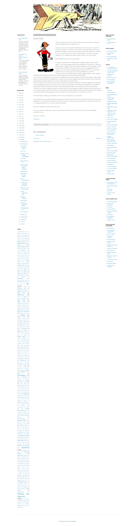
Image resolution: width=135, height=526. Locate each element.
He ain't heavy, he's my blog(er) (23, 175)
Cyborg (21, 284)
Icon (19, 341)
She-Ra (27, 433)
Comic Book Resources (110, 204)
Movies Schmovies (111, 77)
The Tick (25, 468)
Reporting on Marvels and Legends (112, 155)
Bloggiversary (23, 250)
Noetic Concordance (112, 143)
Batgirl (25, 241)
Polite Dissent (110, 145)
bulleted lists (20, 260)
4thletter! (109, 90)
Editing (25, 296)
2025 (20, 95)
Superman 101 (110, 164)
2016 (20, 114)
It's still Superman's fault (23, 193)
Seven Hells (110, 261)
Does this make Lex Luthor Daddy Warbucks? (24, 167)
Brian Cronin (25, 256)
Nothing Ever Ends (21, 395)
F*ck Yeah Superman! (110, 190)
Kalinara (20, 350)
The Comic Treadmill (112, 119)
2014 (20, 118)
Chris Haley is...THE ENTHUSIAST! (112, 183)
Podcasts (25, 402)
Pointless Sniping (25, 403)
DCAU (24, 286)
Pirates (25, 400)
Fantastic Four (26, 306)
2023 (20, 100)
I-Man (28, 340)
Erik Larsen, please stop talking (23, 204)
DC (28, 284)
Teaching (23, 456)
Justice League (26, 348)
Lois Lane (23, 365)
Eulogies (19, 303)
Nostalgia (24, 393)
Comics (19, 270)
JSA (20, 348)
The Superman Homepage (110, 217)
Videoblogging (20, 491)
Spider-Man (20, 440)
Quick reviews (23, 200)
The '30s (24, 458)
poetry (18, 403)
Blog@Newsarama (111, 101)
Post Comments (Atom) (45, 141)
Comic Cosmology (23, 268)
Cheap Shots (21, 266)
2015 (20, 116)
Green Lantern (22, 321)
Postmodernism (20, 407)
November (23, 144)
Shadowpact (19, 430)
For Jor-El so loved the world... (23, 147)
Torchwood (21, 478)
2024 (20, 97)
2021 (20, 104)
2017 (20, 111)
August (22, 219)
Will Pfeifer (25, 502)
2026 (20, 93)
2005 (20, 139)
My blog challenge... (23, 197)
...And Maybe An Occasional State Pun (112, 68)
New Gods (24, 388)
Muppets (22, 382)
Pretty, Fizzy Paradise (112, 151)
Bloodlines (19, 251)
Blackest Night (26, 248)
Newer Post (36, 138)
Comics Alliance (111, 209)
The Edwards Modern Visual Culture (112, 71)
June (22, 224)
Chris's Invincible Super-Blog (111, 114)
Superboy (19, 445)
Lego (26, 353)
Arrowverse (19, 236)
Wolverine (19, 503)
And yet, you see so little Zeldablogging (24, 155)
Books (25, 253)
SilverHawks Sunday (24, 435)
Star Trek (25, 442)
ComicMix (109, 207)
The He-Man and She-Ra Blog (111, 133)
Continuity (23, 276)
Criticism (19, 282)
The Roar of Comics (112, 259)
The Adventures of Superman (23, 463)
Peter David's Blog (111, 56)
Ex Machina (25, 303)
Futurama (22, 313)
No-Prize (19, 393)
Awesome (25, 238)
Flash (18, 310)
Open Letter (27, 397)
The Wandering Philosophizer (111, 82)
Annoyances (25, 233)
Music (27, 382)
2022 (20, 102)
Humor (19, 337)
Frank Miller (25, 309)
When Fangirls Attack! (110, 171)
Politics (23, 405)
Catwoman (27, 265)
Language (19, 351)
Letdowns (19, 355)
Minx (26, 378)
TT (27, 481)
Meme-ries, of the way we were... (24, 188)
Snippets (27, 437)
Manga (22, 370)
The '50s (22, 460)
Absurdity (22, 231)
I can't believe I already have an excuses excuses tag (23, 338)
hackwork (24, 325)
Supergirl (27, 445)
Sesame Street (24, 428)
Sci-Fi (27, 423)
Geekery (22, 315)
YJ (27, 505)
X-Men (23, 505)
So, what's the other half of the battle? (24, 184)
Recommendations (21, 418)
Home (67, 138)
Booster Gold (20, 255)
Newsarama (110, 214)
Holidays (19, 331)
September (23, 217)
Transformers (20, 482)
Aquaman (25, 235)
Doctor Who (21, 293)
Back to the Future (21, 240)
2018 (20, 109)
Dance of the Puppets (112, 124)
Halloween (21, 326)
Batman (19, 243)
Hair (28, 325)
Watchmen (21, 500)
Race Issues (20, 415)
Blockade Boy (110, 228)
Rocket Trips (21, 422)
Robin (26, 420)
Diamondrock (20, 291)
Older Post (98, 138)
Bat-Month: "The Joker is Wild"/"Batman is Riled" (23, 56)
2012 (20, 123)
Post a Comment (40, 135)
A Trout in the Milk (112, 168)
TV (18, 483)
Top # (28, 476)
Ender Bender (21, 300)
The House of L (111, 250)
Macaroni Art (20, 368)
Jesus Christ (20, 345)
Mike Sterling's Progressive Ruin (111, 140)
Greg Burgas (19, 323)
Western (27, 500)
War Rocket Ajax (25, 498)
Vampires (25, 486)
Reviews (19, 420)
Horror (25, 335)
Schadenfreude (20, 423)
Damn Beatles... (24, 171)
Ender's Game (21, 301)
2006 (20, 137)
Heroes (18, 330)
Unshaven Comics (21, 485)
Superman (25, 447)
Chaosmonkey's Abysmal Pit (111, 231)
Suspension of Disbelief (110, 266)
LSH (25, 367)
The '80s (20, 461)
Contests (27, 275)
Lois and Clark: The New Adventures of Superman (23, 362)
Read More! (36, 119)
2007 (20, 135)
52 (17, 231)
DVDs (18, 296)
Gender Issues (21, 316)
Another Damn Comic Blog (110, 98)
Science (22, 425)
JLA (23, 347)
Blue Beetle (26, 251)
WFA (20, 502)
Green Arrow (26, 320)
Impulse (27, 341)
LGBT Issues (26, 355)
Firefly (26, 308)
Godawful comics (20, 318)
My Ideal (23, 383)
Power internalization (24, 179)
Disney (26, 291)
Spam (26, 439)
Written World (110, 174)
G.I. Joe (27, 313)
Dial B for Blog (111, 239)
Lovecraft (19, 366)
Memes (18, 373)
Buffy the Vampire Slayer (22, 258)
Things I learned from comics (23, 470)
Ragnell (26, 415)
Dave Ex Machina (111, 127)
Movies (27, 380)
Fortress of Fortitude (112, 248)
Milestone (19, 378)
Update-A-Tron (111, 220)
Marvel (27, 370)
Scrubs (23, 427)
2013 (20, 121)
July (22, 221)
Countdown (19, 280)
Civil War (27, 266)
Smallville (22, 437)
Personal (19, 400)
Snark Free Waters (111, 263)
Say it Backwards (111, 158)
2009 (20, 130)
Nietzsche (19, 390)
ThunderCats (20, 475)
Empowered (25, 298)
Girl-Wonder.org (111, 131)
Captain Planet (25, 263)
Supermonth (20, 455)
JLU (28, 346)
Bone (20, 253)
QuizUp (26, 413)
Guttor (18, 325)
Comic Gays (110, 117)
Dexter (25, 289)
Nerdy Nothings (22, 387)
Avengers (19, 238)
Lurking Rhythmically (110, 137)
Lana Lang (26, 350)
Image (23, 341)
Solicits (20, 439)
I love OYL (23, 151)
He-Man (25, 328)
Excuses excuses (21, 304)
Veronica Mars (20, 488)
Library (20, 356)
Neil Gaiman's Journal (110, 53)
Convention (20, 278)
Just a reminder (24, 211)
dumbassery (20, 295)
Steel (26, 443)
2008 (20, 132)
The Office (22, 466)
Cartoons (19, 265)
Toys (26, 480)
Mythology (19, 385)
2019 (20, 107)
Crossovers (26, 281)
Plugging (19, 402)
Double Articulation (112, 129)
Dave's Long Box (111, 234)
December (23, 141)
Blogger (74, 521)
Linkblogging (20, 358)
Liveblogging (22, 360)
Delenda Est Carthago (110, 236)
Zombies (19, 507)
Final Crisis (21, 308)
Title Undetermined (112, 166)
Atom (26, 236)
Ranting (19, 417)
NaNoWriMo (26, 385)
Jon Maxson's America (110, 74)
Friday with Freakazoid (23, 311)
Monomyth (19, 380)
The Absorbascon (111, 92)
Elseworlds (19, 298)
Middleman (24, 377)
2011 (20, 125)
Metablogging (21, 375)
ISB (27, 343)
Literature (27, 358)
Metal (18, 377)
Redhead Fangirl (111, 152)
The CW (21, 465)
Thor (26, 473)
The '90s (26, 461)
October (23, 214)
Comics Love (20, 273)
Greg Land (26, 323)
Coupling (26, 280)
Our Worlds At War (23, 398)
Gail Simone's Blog (112, 51)
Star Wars (19, 443)
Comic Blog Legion (112, 201)
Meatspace (23, 372)
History (25, 330)
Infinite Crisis (21, 343)
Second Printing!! (111, 160)
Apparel (18, 235)
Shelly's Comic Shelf (112, 162)
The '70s (27, 460)
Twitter (25, 483)
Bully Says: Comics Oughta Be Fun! (112, 111)
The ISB (27, 465)
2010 (20, 128)
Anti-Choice (23, 158)
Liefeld (26, 356)
